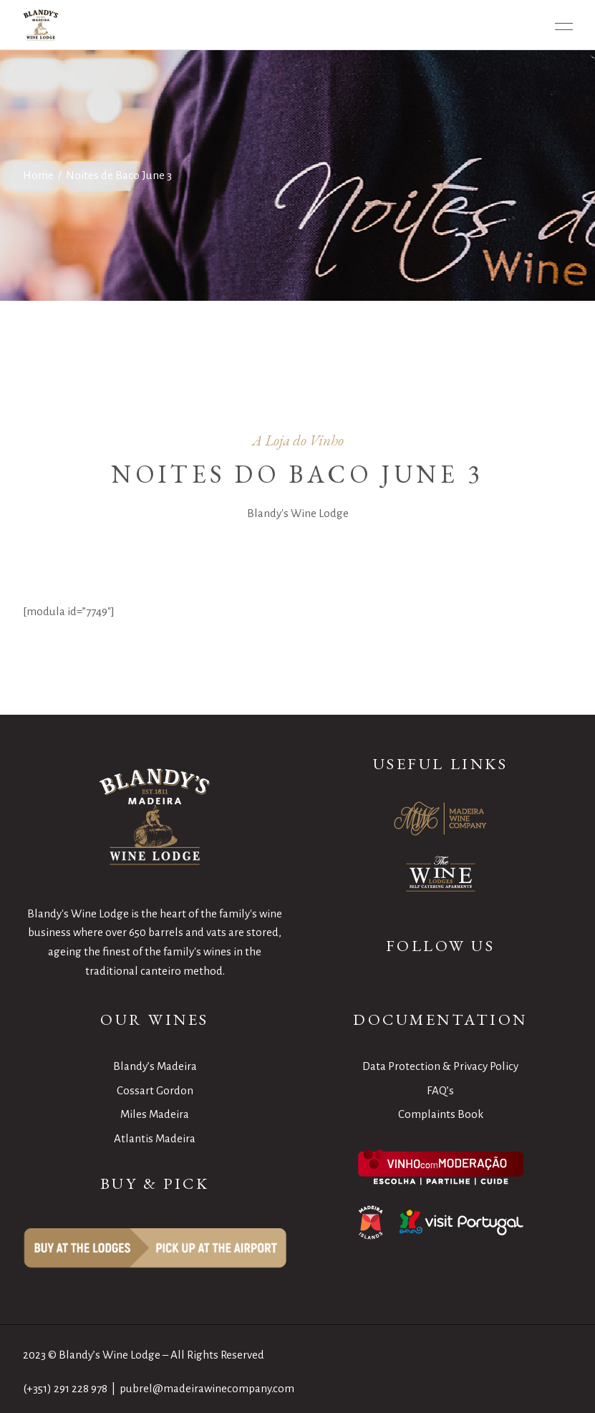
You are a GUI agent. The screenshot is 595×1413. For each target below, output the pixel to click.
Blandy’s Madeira (155, 1066)
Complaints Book (440, 1114)
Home (38, 175)
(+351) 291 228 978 (65, 1388)
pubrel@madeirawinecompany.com (207, 1388)
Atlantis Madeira (154, 1138)
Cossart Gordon (155, 1090)
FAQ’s (440, 1090)
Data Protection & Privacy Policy (440, 1066)
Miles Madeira (154, 1114)
